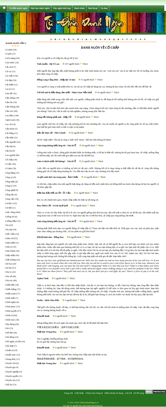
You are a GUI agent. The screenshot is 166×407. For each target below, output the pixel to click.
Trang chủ (68, 393)
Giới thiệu (79, 393)
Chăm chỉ (9, 238)
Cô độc (8, 164)
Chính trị (9, 315)
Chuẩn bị (9, 350)
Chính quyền (11, 311)
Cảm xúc (9, 111)
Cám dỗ (8, 93)
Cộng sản (9, 194)
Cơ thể (8, 207)
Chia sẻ (8, 276)
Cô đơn (8, 168)
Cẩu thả (8, 146)
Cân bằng (9, 133)
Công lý (8, 185)
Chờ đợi (9, 332)
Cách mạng (10, 58)
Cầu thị (8, 150)
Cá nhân (8, 49)
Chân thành (10, 251)
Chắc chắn (10, 234)
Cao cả (8, 124)
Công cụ (9, 177)
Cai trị (8, 89)
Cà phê (8, 53)
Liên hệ (128, 393)
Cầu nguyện (10, 142)
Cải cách (9, 67)
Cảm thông (10, 106)
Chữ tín (8, 384)
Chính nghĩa (10, 302)
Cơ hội (8, 203)
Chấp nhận (10, 255)
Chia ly (8, 272)
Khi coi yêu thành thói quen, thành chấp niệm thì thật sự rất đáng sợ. (68, 199)
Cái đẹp (8, 80)
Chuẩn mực (10, 354)
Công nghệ (10, 190)
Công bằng (10, 173)
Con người (10, 155)
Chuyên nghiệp (12, 371)
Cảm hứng (10, 98)
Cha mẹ (8, 229)
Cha (7, 225)
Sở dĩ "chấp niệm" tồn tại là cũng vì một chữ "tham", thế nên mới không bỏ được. (74, 139)
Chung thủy (10, 359)
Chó (7, 328)
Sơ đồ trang (138, 393)
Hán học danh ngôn (40, 8)
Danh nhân (79, 8)
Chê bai (8, 263)
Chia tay (9, 280)
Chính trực (10, 319)
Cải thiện (9, 84)
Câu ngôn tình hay (62, 8)
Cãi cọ (8, 71)
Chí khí (8, 268)
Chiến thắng (10, 289)
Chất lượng (10, 259)
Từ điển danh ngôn (18, 8)
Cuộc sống (10, 212)
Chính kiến (10, 298)
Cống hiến (10, 181)
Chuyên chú (10, 363)
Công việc (9, 199)
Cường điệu (10, 221)
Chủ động (9, 337)
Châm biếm (10, 242)
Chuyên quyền (11, 376)
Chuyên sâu (10, 380)
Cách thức (9, 62)
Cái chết (9, 75)
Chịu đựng (10, 324)
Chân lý (8, 246)
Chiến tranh (10, 293)
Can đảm (9, 115)
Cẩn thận (9, 137)
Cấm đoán (9, 128)
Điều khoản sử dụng (114, 393)
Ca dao (104, 8)
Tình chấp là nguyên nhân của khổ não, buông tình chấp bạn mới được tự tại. (72, 354)
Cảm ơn (9, 102)
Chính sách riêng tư (94, 393)
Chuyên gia (10, 367)
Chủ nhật (9, 346)
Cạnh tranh (10, 120)
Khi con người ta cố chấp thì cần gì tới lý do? (57, 58)
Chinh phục (10, 306)
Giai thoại (92, 8)
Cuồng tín (9, 216)
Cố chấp (9, 159)
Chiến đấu (10, 284)
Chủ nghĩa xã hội (13, 341)
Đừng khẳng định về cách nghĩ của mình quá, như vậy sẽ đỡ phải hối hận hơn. (72, 323)
